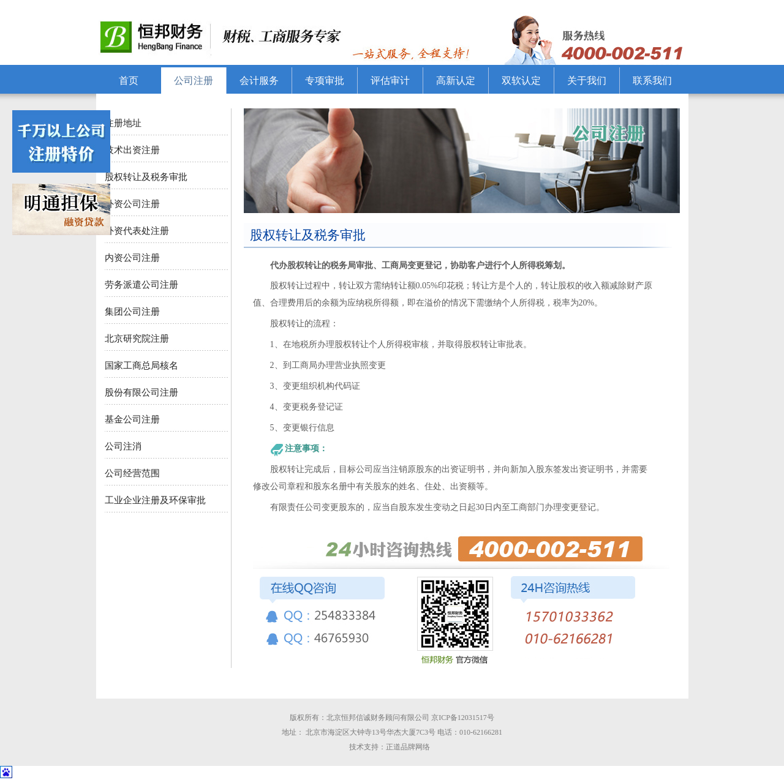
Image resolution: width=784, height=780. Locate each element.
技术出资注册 (132, 150)
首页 (128, 80)
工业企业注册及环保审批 (155, 500)
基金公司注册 (132, 419)
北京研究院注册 (137, 338)
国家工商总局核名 (141, 365)
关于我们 (586, 80)
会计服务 (259, 80)
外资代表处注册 (137, 231)
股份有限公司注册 (141, 392)
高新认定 (455, 80)
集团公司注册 (132, 312)
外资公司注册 (132, 204)
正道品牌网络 (410, 747)
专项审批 (324, 80)
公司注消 (124, 446)
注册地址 (123, 123)
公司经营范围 (132, 473)
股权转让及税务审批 (146, 177)
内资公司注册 (132, 258)
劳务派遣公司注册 (141, 285)
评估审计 (390, 80)
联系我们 (652, 80)
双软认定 (521, 80)
